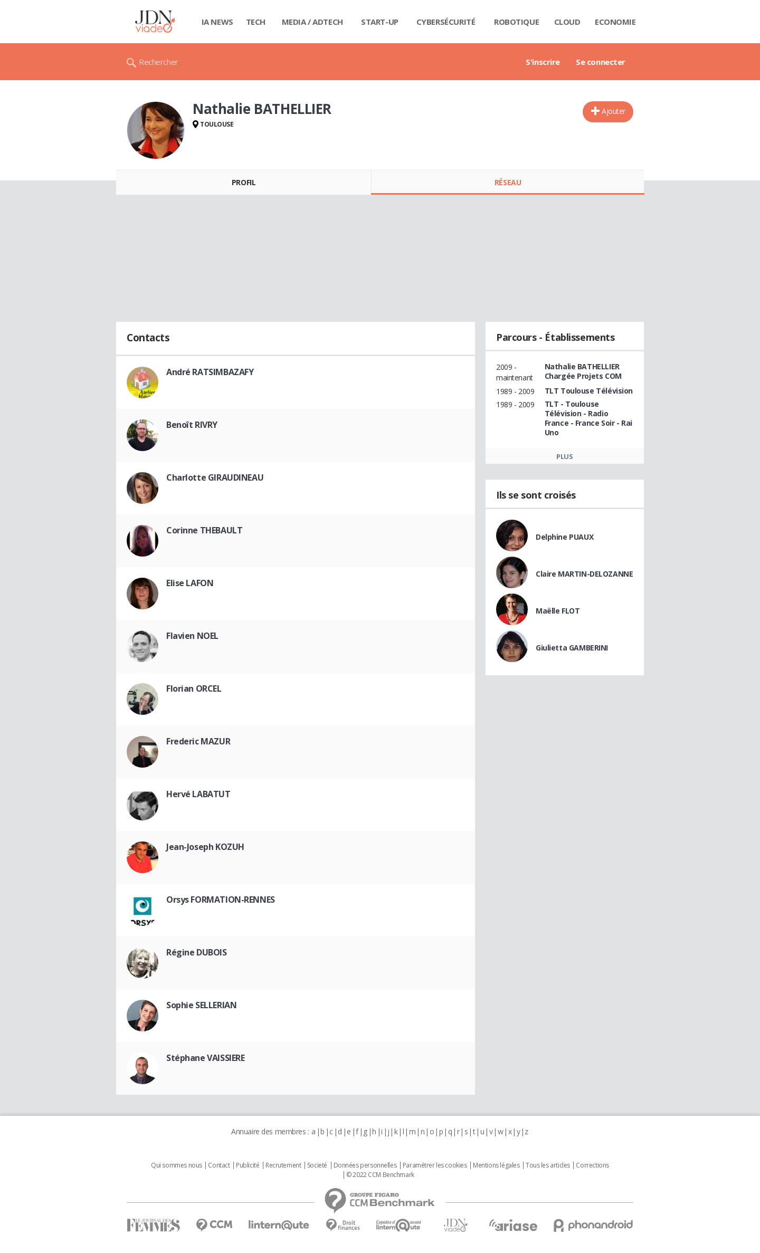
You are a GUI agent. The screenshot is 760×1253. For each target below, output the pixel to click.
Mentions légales (496, 1165)
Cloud (567, 21)
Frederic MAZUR (198, 741)
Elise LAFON (189, 583)
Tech (255, 21)
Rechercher (158, 61)
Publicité (247, 1165)
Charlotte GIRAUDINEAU (214, 477)
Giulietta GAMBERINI (572, 648)
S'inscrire (543, 61)
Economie (615, 21)
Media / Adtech (312, 21)
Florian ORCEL (194, 688)
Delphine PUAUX (564, 537)
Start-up (379, 21)
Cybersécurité (446, 21)
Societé (317, 1165)
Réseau (508, 182)
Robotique (516, 21)
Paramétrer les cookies (435, 1165)
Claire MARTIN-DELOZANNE (584, 574)
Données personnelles (365, 1165)
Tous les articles (548, 1165)
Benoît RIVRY (191, 425)
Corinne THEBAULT (204, 530)
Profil (243, 182)
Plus (564, 456)
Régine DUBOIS (196, 952)
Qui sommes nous (176, 1165)
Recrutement (283, 1165)
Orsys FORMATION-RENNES (220, 899)
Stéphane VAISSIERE (205, 1058)
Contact (219, 1165)
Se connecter (600, 61)
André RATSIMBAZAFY (209, 372)
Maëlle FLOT (558, 611)
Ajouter (613, 111)
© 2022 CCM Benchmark (380, 1175)
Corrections (592, 1165)
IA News (217, 21)
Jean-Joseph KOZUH (205, 847)
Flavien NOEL (192, 636)
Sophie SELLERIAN (201, 1005)
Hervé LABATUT (198, 794)
